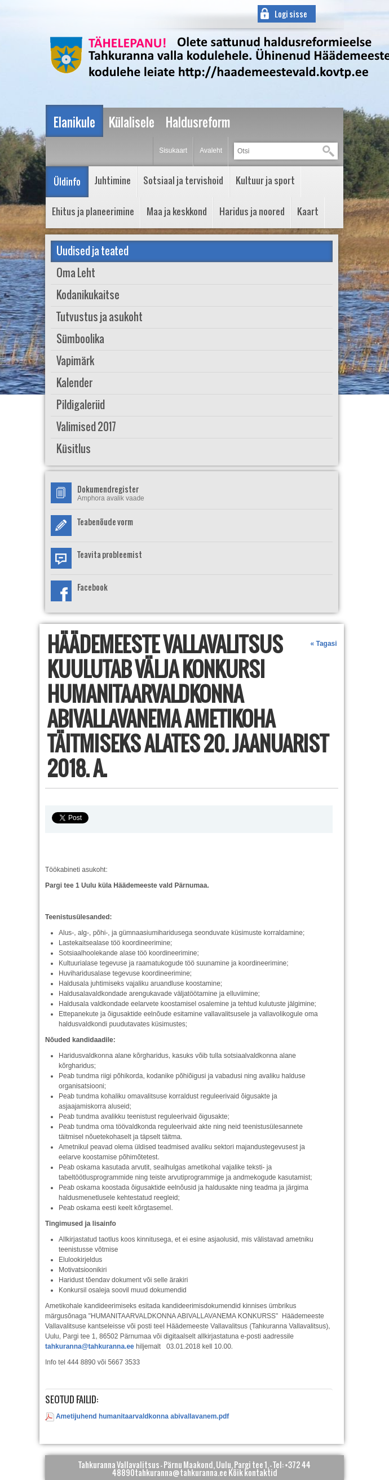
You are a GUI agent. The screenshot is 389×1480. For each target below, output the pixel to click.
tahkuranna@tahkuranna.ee (89, 1346)
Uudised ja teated (92, 251)
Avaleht (211, 150)
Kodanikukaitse (88, 295)
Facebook (92, 587)
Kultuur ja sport (265, 180)
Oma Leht (75, 273)
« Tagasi (323, 644)
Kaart (308, 211)
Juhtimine (113, 180)
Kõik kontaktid (252, 1472)
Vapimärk (75, 361)
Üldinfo (67, 181)
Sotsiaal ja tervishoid (183, 180)
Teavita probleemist (109, 554)
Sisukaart (173, 150)
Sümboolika (80, 339)
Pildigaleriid (80, 405)
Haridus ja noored (252, 211)
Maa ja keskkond (177, 211)
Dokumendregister (108, 489)
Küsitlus (73, 449)
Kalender (74, 383)
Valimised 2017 (86, 427)
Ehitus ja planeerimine (93, 211)
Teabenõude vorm (105, 522)
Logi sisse (291, 14)
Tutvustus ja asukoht (99, 317)
